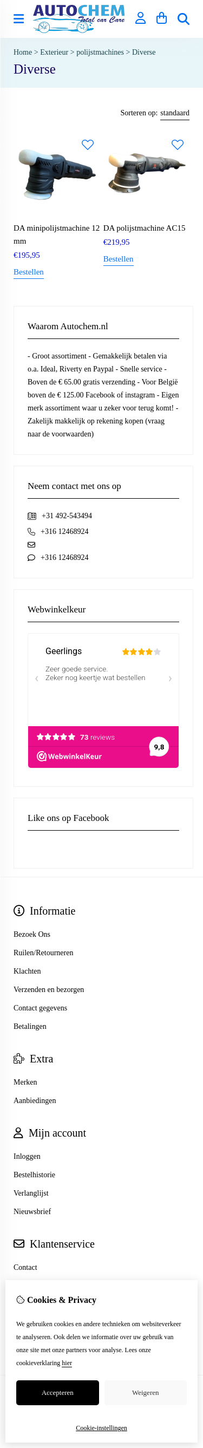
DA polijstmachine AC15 (144, 228)
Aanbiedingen (35, 1101)
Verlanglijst (31, 1193)
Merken (25, 1082)
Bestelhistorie (34, 1175)
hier (67, 1363)
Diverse (144, 52)
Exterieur (54, 52)
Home (23, 52)
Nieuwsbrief (32, 1212)
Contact (25, 1267)
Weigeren (145, 1392)
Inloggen (27, 1156)
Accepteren (58, 1392)
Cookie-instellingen (101, 1428)
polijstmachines (100, 52)
